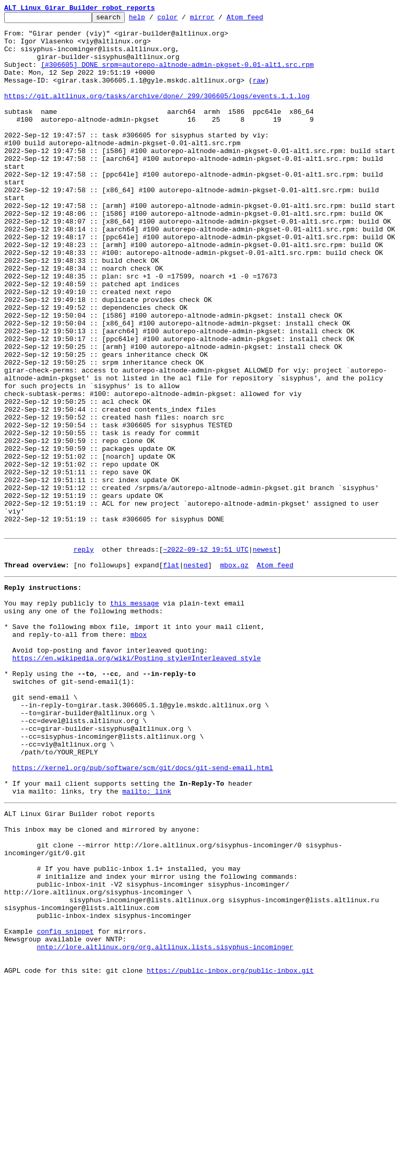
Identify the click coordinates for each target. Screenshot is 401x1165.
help (153, 20)
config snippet (65, 1106)
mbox (139, 753)
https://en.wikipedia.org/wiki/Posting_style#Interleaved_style (137, 781)
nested (195, 673)
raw (259, 94)
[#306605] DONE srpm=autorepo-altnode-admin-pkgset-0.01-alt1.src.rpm (177, 75)
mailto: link (146, 941)
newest (265, 654)
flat (171, 673)
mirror (218, 20)
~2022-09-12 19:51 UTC (206, 654)
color (183, 20)
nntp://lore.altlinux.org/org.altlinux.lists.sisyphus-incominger (165, 1125)
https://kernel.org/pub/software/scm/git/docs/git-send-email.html (143, 913)
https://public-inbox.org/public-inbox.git (230, 1153)
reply (84, 654)
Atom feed (261, 20)
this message (134, 715)
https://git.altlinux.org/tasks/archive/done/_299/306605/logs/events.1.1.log (157, 113)
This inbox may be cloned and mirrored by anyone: (101, 984)
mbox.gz (234, 673)
